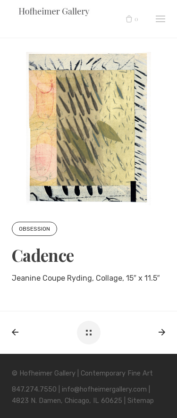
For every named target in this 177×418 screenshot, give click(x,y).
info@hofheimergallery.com (104, 389)
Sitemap (140, 401)
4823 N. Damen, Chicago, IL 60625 (67, 401)
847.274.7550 (34, 389)
